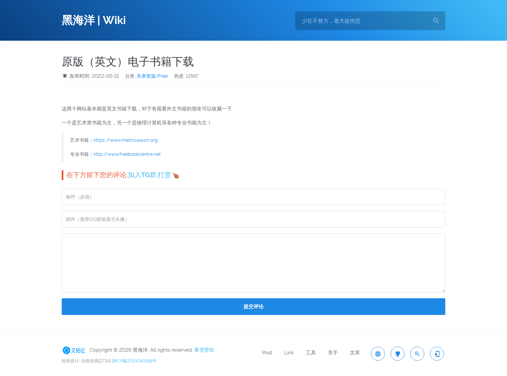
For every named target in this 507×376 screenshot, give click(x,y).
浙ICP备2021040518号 (134, 360)
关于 (333, 353)
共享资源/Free (152, 76)
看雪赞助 (204, 350)
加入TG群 (142, 175)
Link (289, 353)
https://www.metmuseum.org (125, 140)
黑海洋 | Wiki (94, 20)
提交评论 (253, 307)
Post (267, 353)
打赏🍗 (168, 175)
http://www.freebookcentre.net (127, 154)
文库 (355, 353)
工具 (311, 353)
